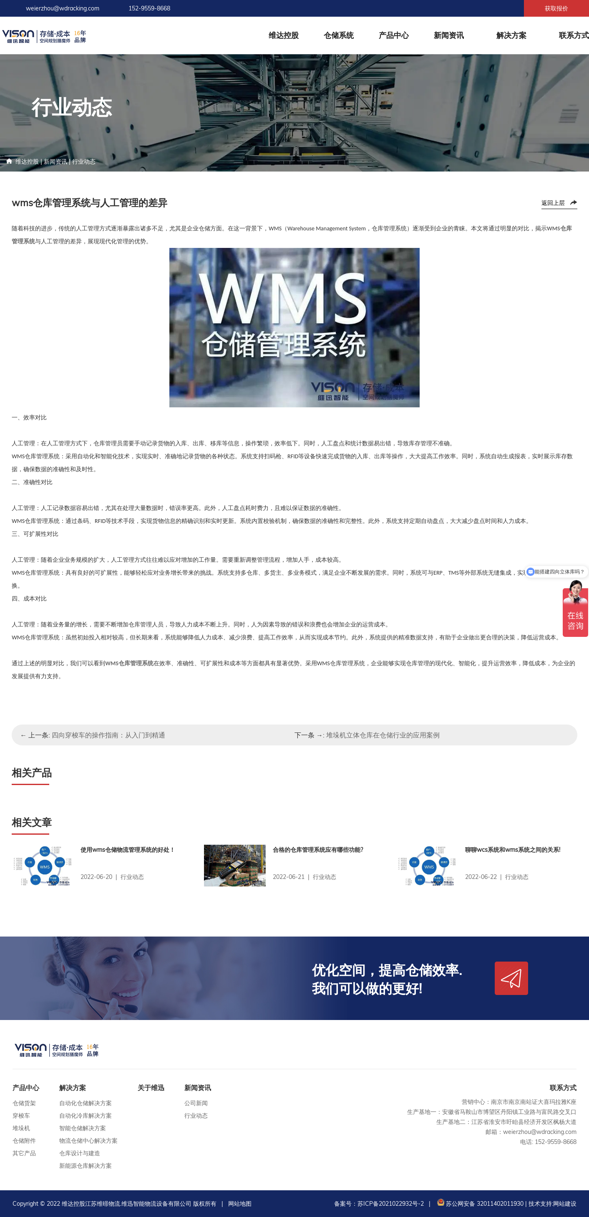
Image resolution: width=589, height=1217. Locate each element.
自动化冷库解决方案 (85, 1115)
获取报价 (556, 8)
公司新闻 (196, 1103)
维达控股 (284, 35)
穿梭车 (21, 1115)
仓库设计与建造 (79, 1153)
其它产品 (24, 1153)
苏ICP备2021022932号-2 (390, 1203)
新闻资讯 (449, 35)
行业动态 (84, 161)
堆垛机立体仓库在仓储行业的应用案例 (383, 735)
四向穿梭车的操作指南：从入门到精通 (108, 735)
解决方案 (511, 35)
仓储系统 (339, 35)
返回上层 (553, 203)
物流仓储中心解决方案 (88, 1140)
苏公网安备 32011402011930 (479, 1203)
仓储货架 (24, 1103)
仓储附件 (24, 1140)
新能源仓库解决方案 (85, 1165)
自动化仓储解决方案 (85, 1103)
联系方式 (574, 35)
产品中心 (394, 35)
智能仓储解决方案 (82, 1128)
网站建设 (564, 1203)
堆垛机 (21, 1128)
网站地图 (240, 1203)
